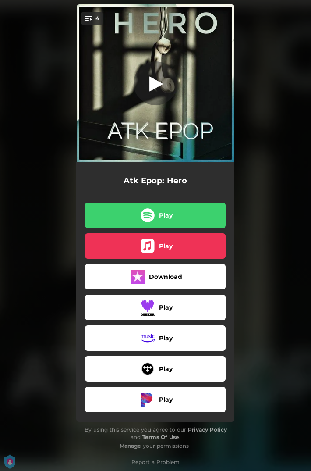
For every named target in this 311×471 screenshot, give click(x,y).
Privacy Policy (207, 429)
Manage (130, 445)
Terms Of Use (160, 437)
